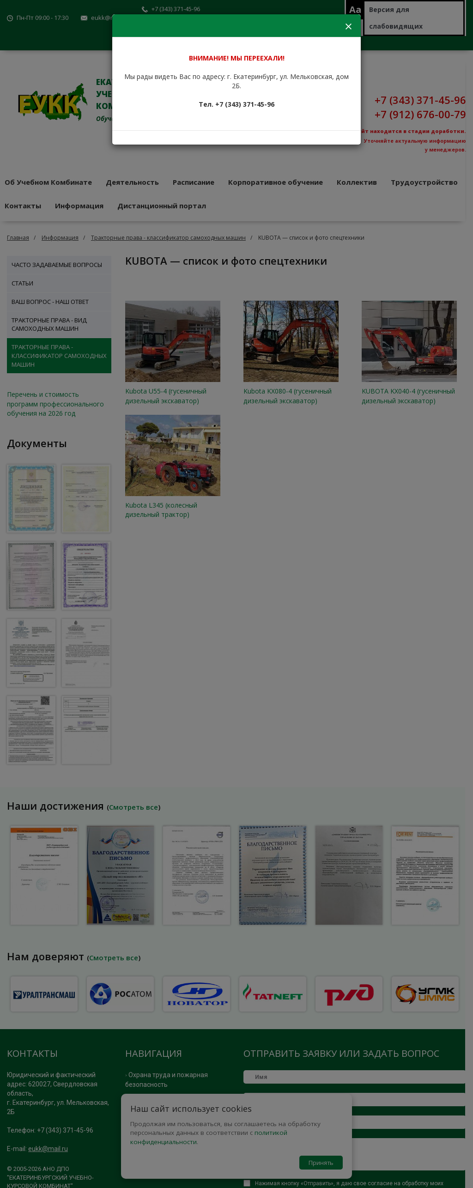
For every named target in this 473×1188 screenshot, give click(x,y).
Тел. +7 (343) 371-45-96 (236, 104)
